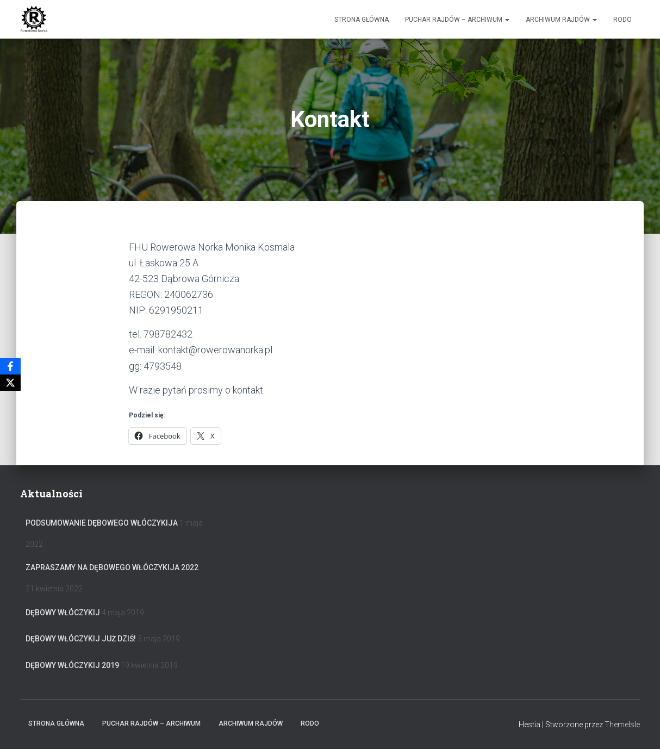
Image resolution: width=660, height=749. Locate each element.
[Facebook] (10, 366)
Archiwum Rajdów (561, 19)
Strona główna (361, 19)
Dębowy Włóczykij (63, 612)
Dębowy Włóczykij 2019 (72, 665)
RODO (622, 19)
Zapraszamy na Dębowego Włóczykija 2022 (112, 567)
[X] (10, 382)
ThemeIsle (622, 724)
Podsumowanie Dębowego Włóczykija (102, 523)
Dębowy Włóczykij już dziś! (81, 638)
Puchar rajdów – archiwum (457, 19)
